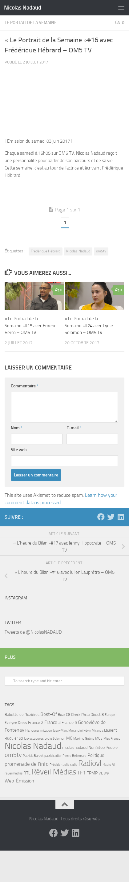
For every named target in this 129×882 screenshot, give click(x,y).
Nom (16, 428)
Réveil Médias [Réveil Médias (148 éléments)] (53, 772)
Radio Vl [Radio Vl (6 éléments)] (109, 764)
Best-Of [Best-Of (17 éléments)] (48, 714)
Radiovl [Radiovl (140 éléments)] (90, 763)
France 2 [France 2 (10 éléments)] (35, 722)
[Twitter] (111, 517)
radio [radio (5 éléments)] (73, 764)
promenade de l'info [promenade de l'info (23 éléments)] (27, 764)
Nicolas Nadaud (22, 7)
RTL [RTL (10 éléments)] (26, 773)
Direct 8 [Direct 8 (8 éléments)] (97, 714)
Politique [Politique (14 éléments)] (95, 755)
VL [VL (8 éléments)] (101, 773)
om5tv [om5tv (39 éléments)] (13, 754)
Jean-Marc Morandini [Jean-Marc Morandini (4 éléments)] (68, 731)
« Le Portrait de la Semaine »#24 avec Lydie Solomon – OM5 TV (89, 325)
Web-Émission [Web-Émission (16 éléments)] (19, 781)
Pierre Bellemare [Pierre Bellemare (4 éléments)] (74, 756)
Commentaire (24, 386)
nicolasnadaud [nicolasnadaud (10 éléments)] (74, 747)
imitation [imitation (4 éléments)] (46, 731)
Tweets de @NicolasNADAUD (33, 632)
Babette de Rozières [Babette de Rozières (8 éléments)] (22, 714)
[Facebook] (101, 517)
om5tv (101, 251)
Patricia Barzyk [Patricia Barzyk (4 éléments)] (33, 756)
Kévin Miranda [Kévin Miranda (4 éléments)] (93, 731)
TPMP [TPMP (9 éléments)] (92, 773)
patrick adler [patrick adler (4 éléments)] (53, 756)
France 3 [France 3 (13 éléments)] (52, 722)
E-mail (74, 428)
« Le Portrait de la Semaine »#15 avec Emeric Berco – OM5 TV (30, 325)
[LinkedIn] (120, 517)
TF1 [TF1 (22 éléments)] (81, 773)
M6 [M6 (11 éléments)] (69, 738)
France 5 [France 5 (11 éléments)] (69, 722)
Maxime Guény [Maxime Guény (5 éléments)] (83, 738)
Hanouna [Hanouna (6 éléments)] (32, 730)
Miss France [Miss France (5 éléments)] (111, 738)
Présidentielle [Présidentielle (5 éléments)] (59, 764)
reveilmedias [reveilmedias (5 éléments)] (13, 773)
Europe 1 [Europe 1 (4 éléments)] (111, 715)
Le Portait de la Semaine (31, 22)
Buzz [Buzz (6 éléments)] (61, 715)
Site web (19, 449)
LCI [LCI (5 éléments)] (21, 738)
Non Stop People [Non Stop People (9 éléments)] (103, 747)
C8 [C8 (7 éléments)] (68, 714)
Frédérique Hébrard (45, 251)
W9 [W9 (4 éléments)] (106, 773)
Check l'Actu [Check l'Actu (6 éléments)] (80, 715)
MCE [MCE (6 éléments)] (99, 738)
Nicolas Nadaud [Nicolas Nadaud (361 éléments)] (33, 746)
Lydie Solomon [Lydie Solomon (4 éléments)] (55, 739)
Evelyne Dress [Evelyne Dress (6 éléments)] (16, 723)
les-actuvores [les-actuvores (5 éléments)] (34, 738)
